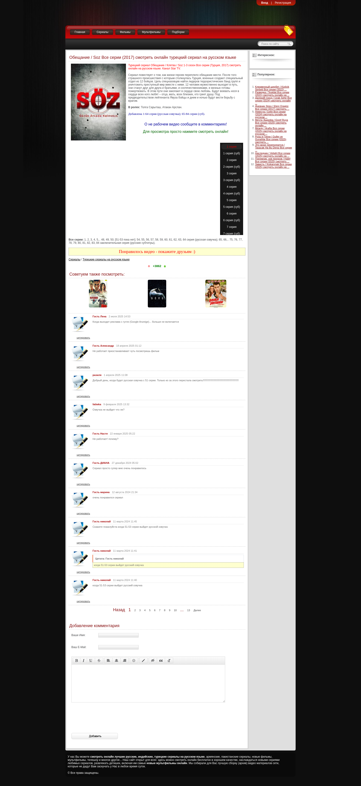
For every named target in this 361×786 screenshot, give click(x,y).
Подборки (178, 32)
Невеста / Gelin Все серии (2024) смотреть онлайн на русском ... (271, 114)
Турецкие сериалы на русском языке (106, 259)
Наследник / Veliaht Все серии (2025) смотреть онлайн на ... (272, 154)
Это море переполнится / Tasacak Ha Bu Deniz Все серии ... (273, 147)
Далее (197, 610)
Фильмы (125, 32)
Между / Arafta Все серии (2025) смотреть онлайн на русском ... (271, 131)
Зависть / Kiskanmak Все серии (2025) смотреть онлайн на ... (273, 165)
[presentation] (106, 725)
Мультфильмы (151, 32)
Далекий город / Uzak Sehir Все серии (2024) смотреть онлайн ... (273, 100)
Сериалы (102, 32)
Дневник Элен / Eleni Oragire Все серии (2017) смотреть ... (272, 107)
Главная (80, 32)
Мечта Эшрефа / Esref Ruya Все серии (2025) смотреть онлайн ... (271, 123)
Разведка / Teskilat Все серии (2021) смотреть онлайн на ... (272, 93)
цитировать (83, 337)
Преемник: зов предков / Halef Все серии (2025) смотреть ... (272, 160)
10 (175, 610)
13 (188, 610)
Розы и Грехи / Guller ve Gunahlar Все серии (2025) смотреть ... (270, 139)
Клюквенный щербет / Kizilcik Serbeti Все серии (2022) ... (272, 88)
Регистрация (283, 2)
